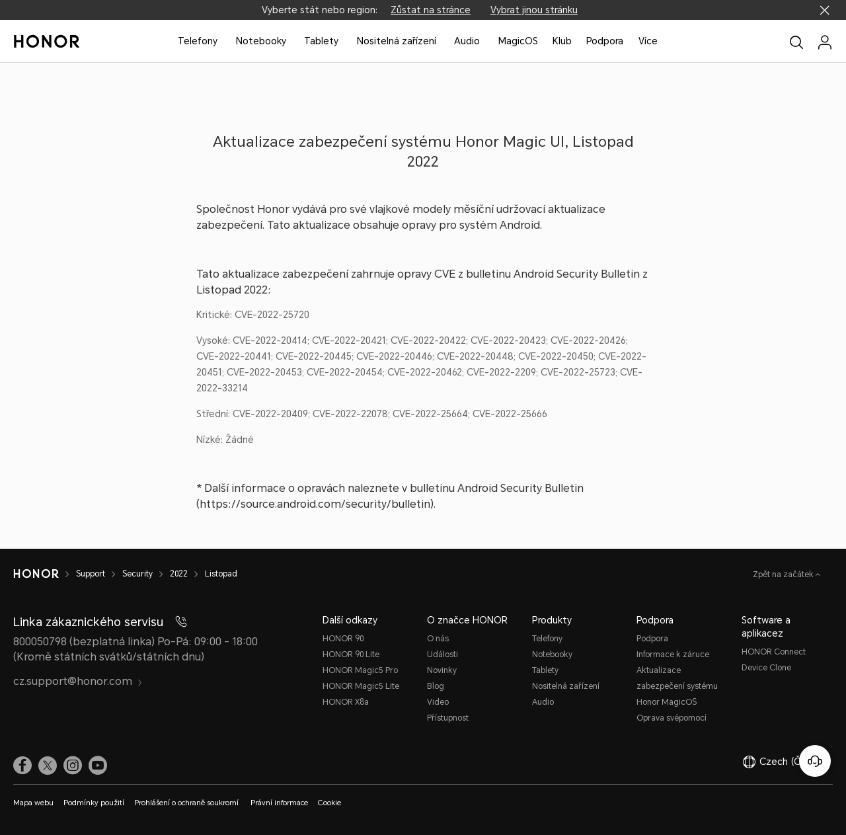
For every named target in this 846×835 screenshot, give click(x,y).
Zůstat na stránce (431, 10)
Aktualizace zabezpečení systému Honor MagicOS (677, 686)
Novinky (442, 670)
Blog (435, 686)
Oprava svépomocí (671, 718)
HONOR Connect (774, 651)
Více (648, 41)
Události (442, 654)
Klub (562, 41)
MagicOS (518, 41)
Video (438, 702)
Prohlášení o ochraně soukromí (187, 803)
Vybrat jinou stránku (534, 10)
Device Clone (766, 667)
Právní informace (279, 803)
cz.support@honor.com (78, 681)
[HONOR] (36, 574)
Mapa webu (33, 803)
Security (137, 573)
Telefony (197, 41)
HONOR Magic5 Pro (360, 670)
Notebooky (261, 41)
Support (90, 573)
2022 (179, 573)
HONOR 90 (343, 638)
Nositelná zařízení (396, 41)
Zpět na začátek (784, 574)
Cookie (329, 803)
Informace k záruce (672, 654)
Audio (467, 41)
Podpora (604, 41)
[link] (22, 764)
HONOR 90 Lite (351, 654)
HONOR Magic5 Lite (361, 686)
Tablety (321, 41)
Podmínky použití (93, 803)
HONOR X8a (346, 702)
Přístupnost (448, 718)
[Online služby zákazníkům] (815, 761)
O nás (438, 638)
